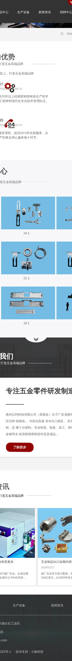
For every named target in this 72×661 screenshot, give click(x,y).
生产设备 (23, 12)
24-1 (26, 233)
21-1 (26, 278)
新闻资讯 (45, 12)
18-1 (26, 323)
